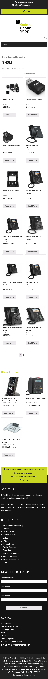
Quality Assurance (10, 547)
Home (4, 57)
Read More (9, 115)
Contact (6, 529)
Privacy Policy (8, 544)
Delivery (6, 538)
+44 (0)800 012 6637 (16, 642)
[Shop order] (34, 74)
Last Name (5, 596)
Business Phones (14, 57)
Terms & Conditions (11, 559)
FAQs (5, 541)
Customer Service (10, 535)
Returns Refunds (10, 556)
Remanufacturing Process (13, 553)
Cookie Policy (8, 532)
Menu (4, 44)
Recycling (7, 550)
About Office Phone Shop (13, 526)
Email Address (7, 578)
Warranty (6, 563)
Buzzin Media (29, 675)
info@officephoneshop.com (25, 5)
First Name (5, 587)
